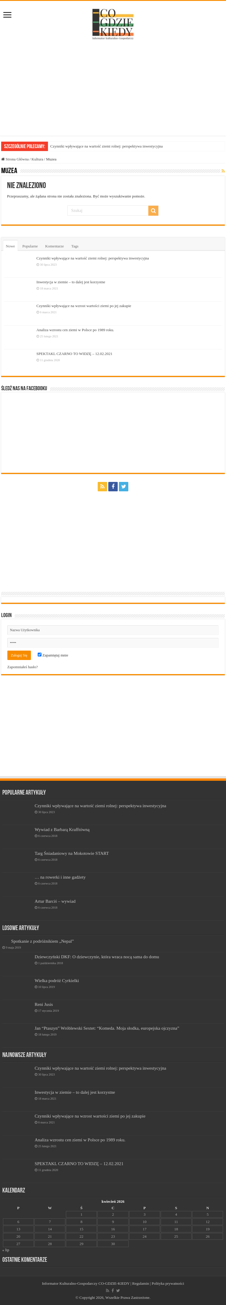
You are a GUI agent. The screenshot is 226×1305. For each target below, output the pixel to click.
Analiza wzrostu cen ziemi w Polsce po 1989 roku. (75, 330)
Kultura (37, 159)
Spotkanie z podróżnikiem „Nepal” (42, 941)
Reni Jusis (44, 1004)
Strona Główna (15, 159)
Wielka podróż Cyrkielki (57, 980)
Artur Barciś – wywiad (55, 901)
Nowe (10, 246)
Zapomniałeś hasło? (22, 667)
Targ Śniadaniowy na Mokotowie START (72, 853)
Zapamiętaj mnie (53, 655)
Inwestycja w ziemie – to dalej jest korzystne (70, 282)
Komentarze (54, 246)
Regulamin (140, 1283)
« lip (5, 1250)
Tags (74, 246)
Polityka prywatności (168, 1283)
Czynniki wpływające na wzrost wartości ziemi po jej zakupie (83, 306)
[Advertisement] (113, 89)
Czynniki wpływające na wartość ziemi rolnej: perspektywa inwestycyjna (106, 146)
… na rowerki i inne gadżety (60, 877)
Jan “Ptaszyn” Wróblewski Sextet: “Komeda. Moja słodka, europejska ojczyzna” (107, 1028)
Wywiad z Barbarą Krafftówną (62, 829)
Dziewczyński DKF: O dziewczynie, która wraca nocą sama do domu (97, 956)
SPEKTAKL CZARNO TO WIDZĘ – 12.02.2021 (74, 353)
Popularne (30, 246)
